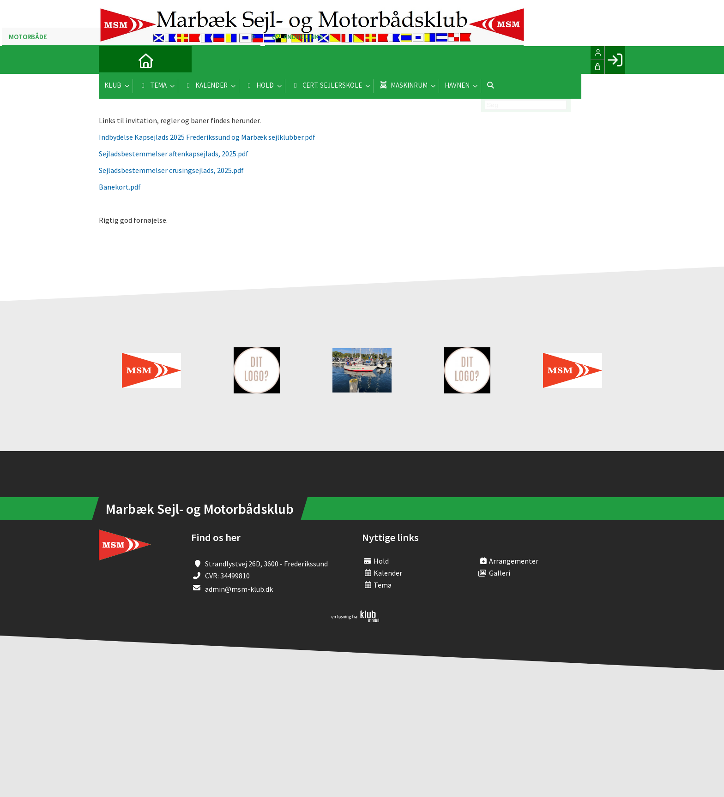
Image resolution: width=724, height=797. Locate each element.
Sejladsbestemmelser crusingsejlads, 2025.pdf (171, 170)
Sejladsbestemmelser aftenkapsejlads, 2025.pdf (173, 153)
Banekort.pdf (120, 186)
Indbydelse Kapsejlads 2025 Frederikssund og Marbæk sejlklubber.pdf (207, 137)
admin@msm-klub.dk (239, 589)
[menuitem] (113, 60)
